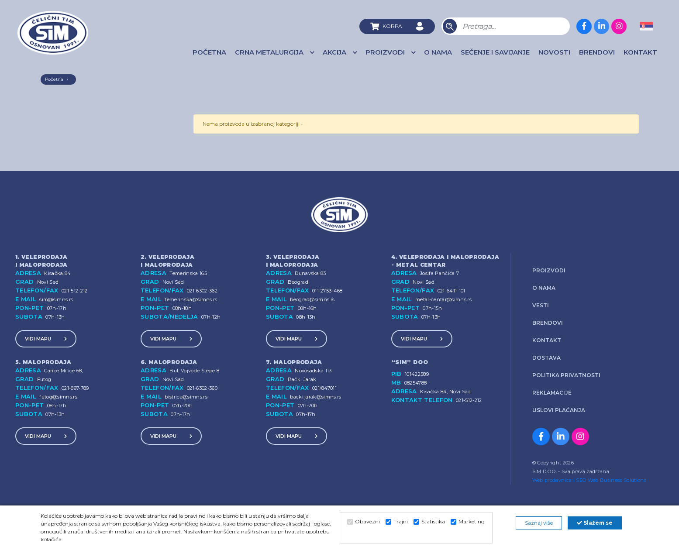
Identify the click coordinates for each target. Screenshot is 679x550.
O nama (438, 52)
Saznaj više (539, 522)
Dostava (546, 357)
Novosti (554, 52)
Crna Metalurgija (276, 52)
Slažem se (595, 522)
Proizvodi (392, 52)
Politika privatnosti (566, 375)
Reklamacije (552, 392)
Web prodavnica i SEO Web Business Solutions (589, 480)
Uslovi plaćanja (558, 410)
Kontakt (640, 52)
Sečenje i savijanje (495, 52)
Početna (209, 52)
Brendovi (597, 52)
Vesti (540, 305)
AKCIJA (342, 52)
